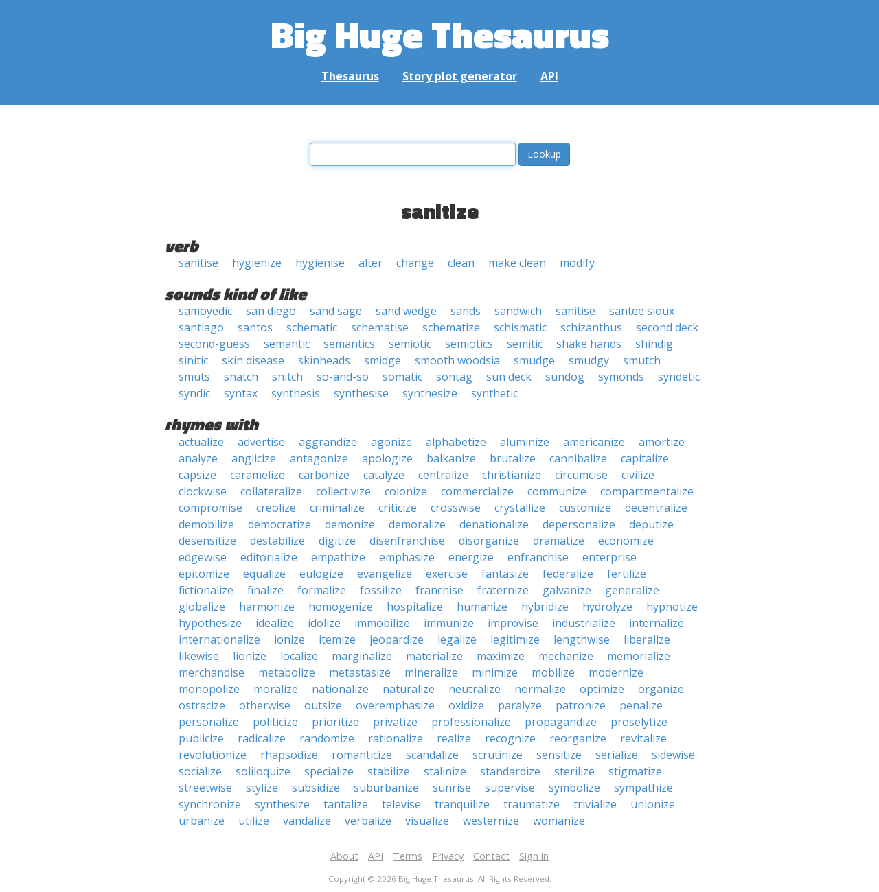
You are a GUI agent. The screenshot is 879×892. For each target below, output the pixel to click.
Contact (491, 855)
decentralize (656, 507)
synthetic (494, 393)
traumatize (531, 804)
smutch (642, 360)
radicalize (262, 738)
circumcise (581, 474)
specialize (329, 771)
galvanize (567, 590)
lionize (249, 656)
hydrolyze (607, 606)
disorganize (489, 540)
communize (556, 491)
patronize (581, 705)
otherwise (264, 705)
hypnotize (672, 606)
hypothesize (210, 623)
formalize (321, 590)
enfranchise (538, 557)
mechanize (565, 656)
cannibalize (578, 458)
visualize (427, 820)
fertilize (626, 573)
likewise (199, 656)
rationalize (395, 738)
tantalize (345, 804)
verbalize (368, 820)
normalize (540, 688)
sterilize (574, 771)
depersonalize (579, 524)
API (549, 76)
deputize (651, 524)
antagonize (319, 458)
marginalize (362, 656)
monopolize (209, 688)
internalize (656, 623)
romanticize (362, 754)
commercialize (477, 491)
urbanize (202, 820)
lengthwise (581, 639)
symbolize (574, 787)
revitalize (643, 738)
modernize (616, 672)
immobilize (382, 623)
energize (471, 557)
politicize (275, 721)
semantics (349, 343)
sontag (454, 376)
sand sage (336, 310)
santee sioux (641, 310)
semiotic (410, 343)
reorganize (577, 738)
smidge (382, 360)
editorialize (268, 557)
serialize (616, 754)
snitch (287, 376)
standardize (510, 771)
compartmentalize (647, 491)
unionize (652, 804)
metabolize (286, 672)
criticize (397, 507)
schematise (380, 327)
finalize (265, 590)
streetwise (205, 787)
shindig (654, 343)
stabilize (388, 771)
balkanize (451, 458)
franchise (439, 590)
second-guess (214, 343)
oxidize (466, 705)
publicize (201, 738)
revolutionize (213, 754)
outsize (323, 705)
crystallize (519, 507)
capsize (197, 474)
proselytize (638, 721)
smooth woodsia (457, 360)
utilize (253, 820)
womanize (559, 820)
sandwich (518, 310)
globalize (202, 606)
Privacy (448, 855)
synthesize (429, 393)
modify (577, 262)
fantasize (505, 573)
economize (626, 540)
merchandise (211, 672)
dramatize (558, 540)
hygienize (257, 262)
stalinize (445, 771)
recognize (510, 738)
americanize (594, 441)
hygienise (320, 262)
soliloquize (263, 771)
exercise (447, 573)
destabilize (277, 540)
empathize (338, 557)
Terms (407, 855)
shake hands (588, 343)
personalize (209, 721)
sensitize (559, 754)
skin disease (253, 360)
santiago (201, 327)
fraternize (503, 590)
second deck (667, 327)
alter (370, 262)
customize (585, 507)
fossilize (381, 590)
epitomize (204, 573)
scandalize (432, 754)
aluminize (524, 441)
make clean (517, 262)
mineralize (431, 672)
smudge (534, 360)
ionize (289, 639)
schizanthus (591, 327)
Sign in (534, 855)
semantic (287, 343)
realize (454, 738)
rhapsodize (289, 754)
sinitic (193, 360)
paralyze (520, 705)
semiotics (469, 343)
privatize (395, 721)
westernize (491, 820)
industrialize (583, 623)
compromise (210, 507)
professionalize (471, 721)
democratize (279, 524)
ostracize (202, 705)
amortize (662, 441)
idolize (324, 623)
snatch (241, 376)
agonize (391, 441)
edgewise (203, 557)
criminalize (337, 507)
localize (299, 656)
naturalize (409, 688)
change (415, 262)
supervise (510, 787)
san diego (271, 310)
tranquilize (462, 804)
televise (401, 804)
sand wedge (406, 310)
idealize (274, 623)
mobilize (553, 672)
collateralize (271, 491)
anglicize (253, 458)
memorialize (638, 656)
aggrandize (328, 441)
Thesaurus (350, 76)
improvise (513, 623)
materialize (434, 656)
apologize (387, 458)
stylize (262, 787)
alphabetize (456, 441)
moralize (275, 688)
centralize (443, 474)
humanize (482, 606)
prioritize (335, 721)
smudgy (589, 360)
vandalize (307, 820)
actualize (201, 441)
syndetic (679, 376)
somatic (402, 376)
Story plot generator (459, 76)
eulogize (321, 573)
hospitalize (415, 606)
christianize (511, 474)
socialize (200, 771)
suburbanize (386, 787)
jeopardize (396, 639)
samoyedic (205, 310)
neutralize (474, 688)
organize (661, 688)
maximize (501, 656)
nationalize (340, 688)
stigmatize (635, 771)
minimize (495, 672)
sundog (564, 376)
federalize (568, 573)
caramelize (257, 474)
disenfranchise (407, 540)
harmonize (267, 606)
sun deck (509, 376)
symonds (621, 376)
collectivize (343, 491)
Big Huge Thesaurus (440, 33)
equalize (264, 573)
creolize (276, 507)
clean (461, 262)
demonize (350, 524)
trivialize (595, 804)
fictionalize (206, 590)
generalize (632, 590)
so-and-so (343, 376)
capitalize (645, 458)
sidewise (673, 754)
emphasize (407, 557)
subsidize (316, 787)
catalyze (383, 474)
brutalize (513, 458)
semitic (525, 343)
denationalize (494, 524)
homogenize (340, 606)
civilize (637, 474)
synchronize (210, 804)
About (344, 855)
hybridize (545, 606)
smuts (194, 376)
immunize (449, 623)
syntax (241, 393)
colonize (406, 491)
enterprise (609, 557)
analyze (198, 458)
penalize (641, 705)
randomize (326, 738)
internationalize (219, 639)
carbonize (324, 474)
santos (255, 327)
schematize (451, 327)
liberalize (647, 639)
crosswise (456, 507)
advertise (261, 441)
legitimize (515, 639)
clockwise (203, 491)
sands (465, 310)
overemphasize (395, 705)
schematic (311, 327)
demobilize (206, 524)
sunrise (452, 787)
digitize (337, 540)
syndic (194, 393)
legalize (457, 639)
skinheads (324, 360)
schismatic (520, 327)
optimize (602, 688)
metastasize (360, 672)
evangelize (384, 573)
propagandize (561, 721)
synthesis (295, 393)
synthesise (361, 393)
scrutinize (497, 754)
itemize (337, 639)
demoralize (417, 524)
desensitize (207, 540)
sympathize (643, 787)
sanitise (198, 262)
